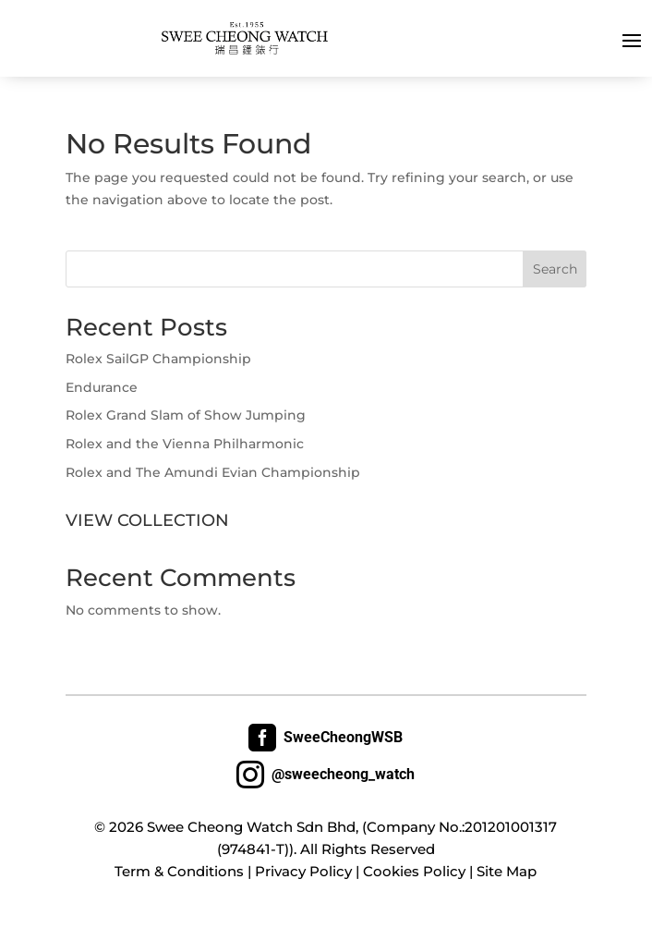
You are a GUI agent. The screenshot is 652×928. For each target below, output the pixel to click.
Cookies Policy (414, 871)
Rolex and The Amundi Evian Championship (213, 472)
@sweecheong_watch (325, 774)
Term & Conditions (179, 871)
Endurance (102, 387)
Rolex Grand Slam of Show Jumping (186, 415)
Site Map (507, 871)
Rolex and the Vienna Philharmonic (185, 443)
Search (555, 269)
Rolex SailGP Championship (158, 358)
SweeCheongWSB (325, 737)
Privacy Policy (303, 871)
